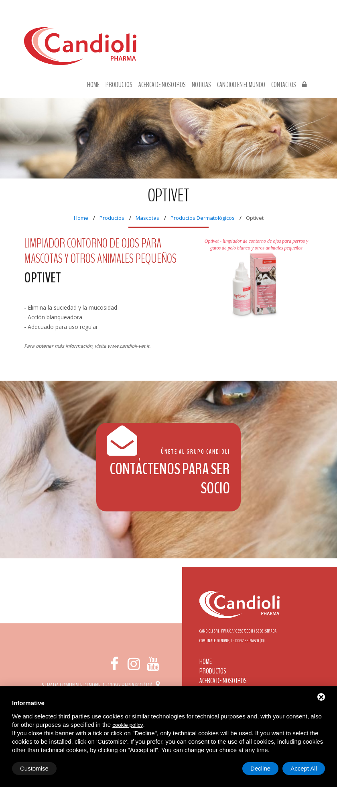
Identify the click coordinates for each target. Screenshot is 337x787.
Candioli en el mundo (241, 85)
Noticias (201, 85)
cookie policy (127, 725)
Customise (34, 768)
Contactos (283, 85)
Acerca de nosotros (162, 85)
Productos (119, 85)
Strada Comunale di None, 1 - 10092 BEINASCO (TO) (102, 685)
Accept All (303, 768)
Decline (260, 768)
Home (93, 85)
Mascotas (147, 217)
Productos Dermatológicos (203, 217)
